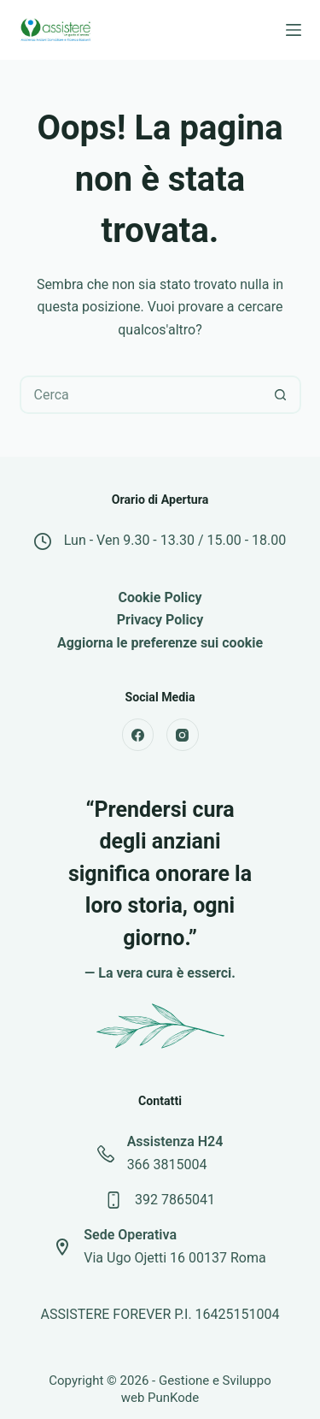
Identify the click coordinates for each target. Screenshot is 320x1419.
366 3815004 (167, 1164)
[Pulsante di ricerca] (280, 394)
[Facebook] (138, 734)
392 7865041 (175, 1199)
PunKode (173, 1397)
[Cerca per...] (141, 394)
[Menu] (293, 30)
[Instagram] (182, 734)
